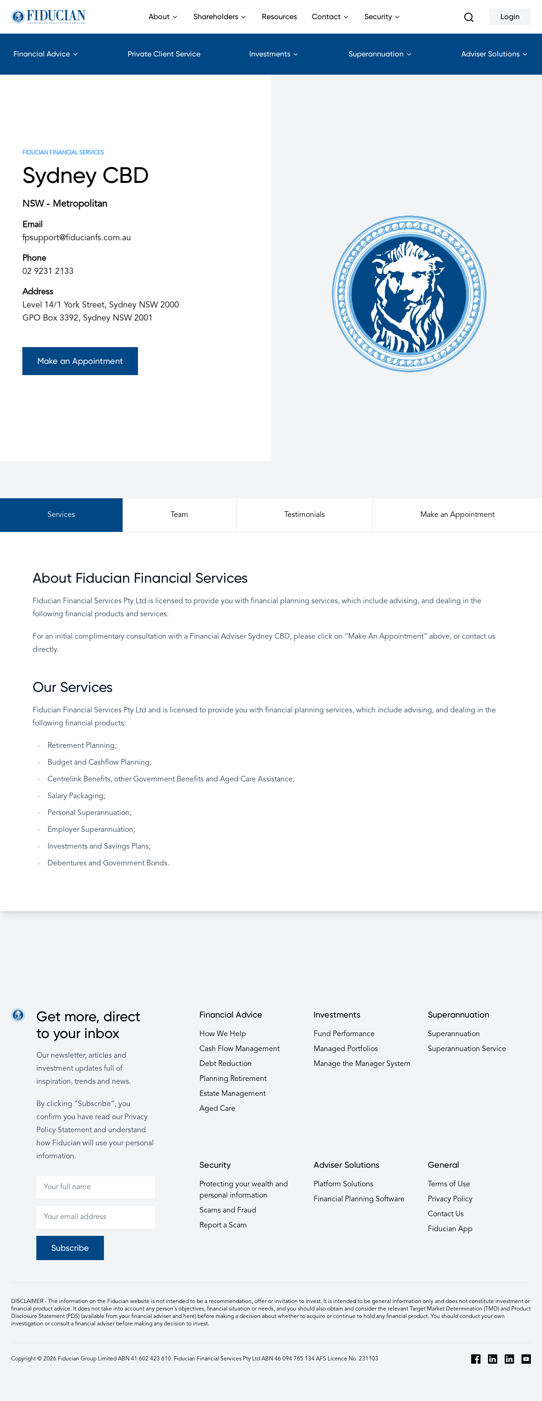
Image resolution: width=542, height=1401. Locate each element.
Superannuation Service (467, 1049)
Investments (274, 62)
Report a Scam (223, 1225)
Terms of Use (449, 1184)
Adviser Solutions (494, 62)
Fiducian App (450, 1229)
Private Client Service (164, 53)
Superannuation (380, 62)
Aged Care (217, 1109)
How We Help (222, 1034)
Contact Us (446, 1214)
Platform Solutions (343, 1184)
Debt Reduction (225, 1064)
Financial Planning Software (359, 1199)
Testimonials (304, 515)
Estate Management (232, 1094)
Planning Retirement (233, 1079)
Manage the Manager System (362, 1064)
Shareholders (220, 23)
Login (510, 16)
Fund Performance (344, 1034)
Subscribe (70, 1248)
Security (382, 23)
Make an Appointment (80, 361)
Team (179, 515)
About (163, 23)
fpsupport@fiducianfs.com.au (76, 238)
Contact (331, 23)
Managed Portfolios (346, 1049)
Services (61, 515)
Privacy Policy (450, 1199)
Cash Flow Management (239, 1049)
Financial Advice (46, 62)
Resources (279, 16)
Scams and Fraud (227, 1210)
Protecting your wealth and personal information (243, 1190)
